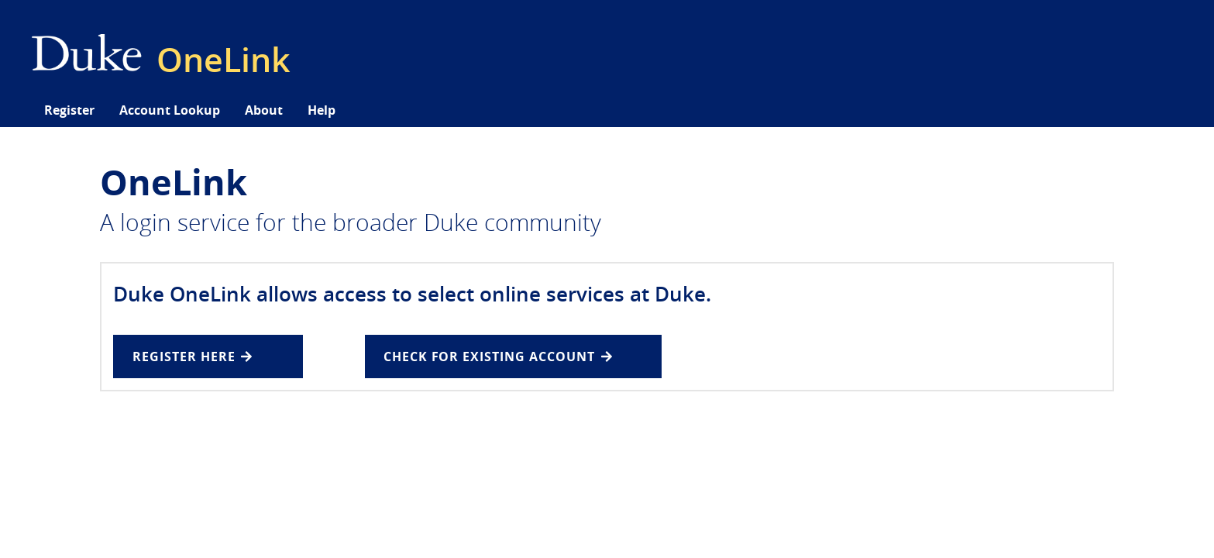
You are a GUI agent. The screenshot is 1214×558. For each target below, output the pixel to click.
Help (321, 110)
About (264, 110)
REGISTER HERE (192, 356)
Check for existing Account (497, 356)
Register (69, 110)
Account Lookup (169, 110)
